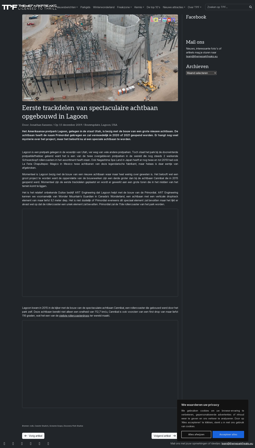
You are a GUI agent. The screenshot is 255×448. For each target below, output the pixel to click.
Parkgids (85, 7)
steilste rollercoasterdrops (74, 315)
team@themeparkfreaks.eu (202, 56)
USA (114, 125)
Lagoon (106, 125)
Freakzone (123, 7)
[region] (212, 420)
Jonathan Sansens (41, 125)
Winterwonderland (103, 7)
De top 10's (153, 7)
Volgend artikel (165, 435)
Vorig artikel (33, 435)
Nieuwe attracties (173, 7)
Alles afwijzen (196, 434)
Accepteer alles (228, 434)
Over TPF (193, 7)
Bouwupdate (92, 125)
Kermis (138, 7)
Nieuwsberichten (66, 7)
